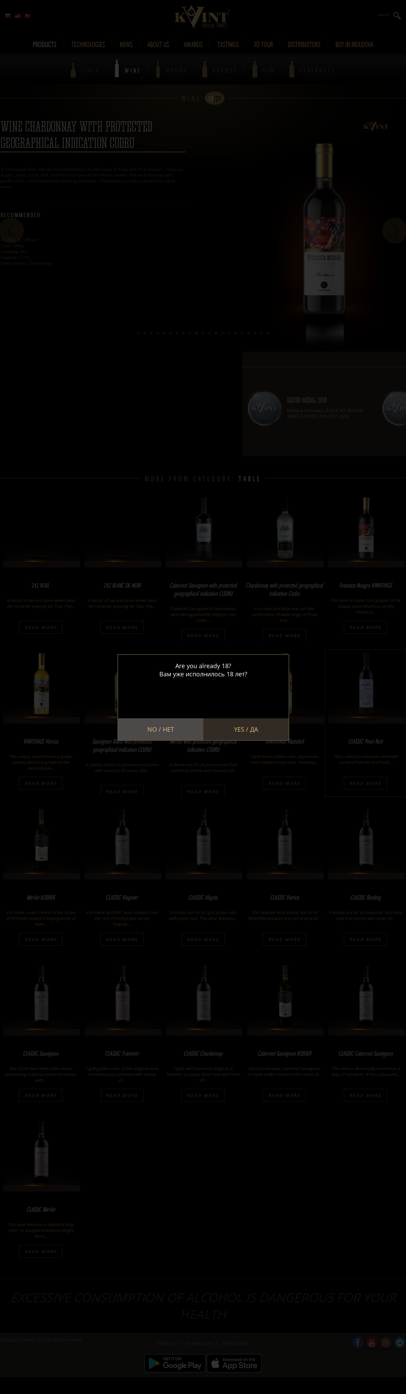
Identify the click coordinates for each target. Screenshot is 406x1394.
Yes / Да (246, 729)
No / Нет (160, 729)
